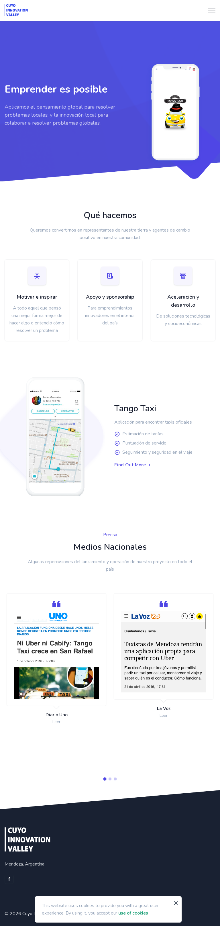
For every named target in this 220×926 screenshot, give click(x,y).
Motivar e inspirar (37, 296)
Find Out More (133, 465)
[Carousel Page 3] (115, 779)
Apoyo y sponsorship (110, 296)
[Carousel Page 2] (110, 779)
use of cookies (133, 913)
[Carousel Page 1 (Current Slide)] (105, 779)
